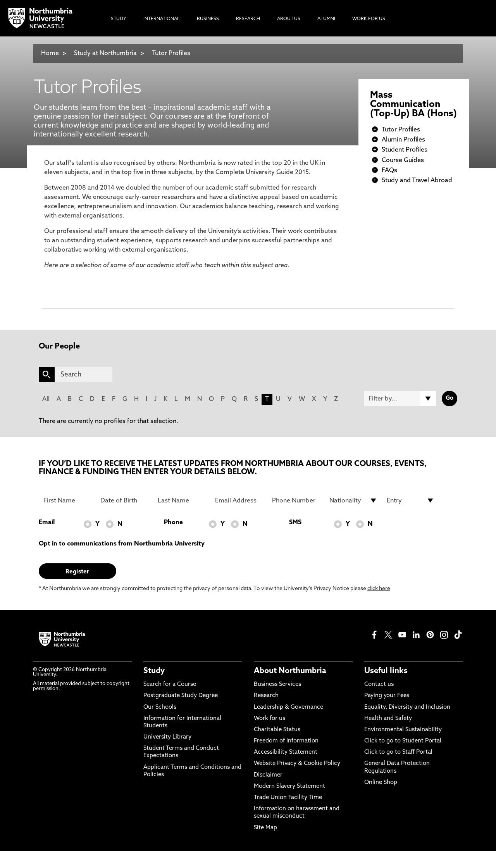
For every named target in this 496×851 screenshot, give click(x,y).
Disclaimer (268, 775)
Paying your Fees (386, 696)
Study (154, 671)
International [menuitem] (161, 19)
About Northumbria (290, 671)
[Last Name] (182, 500)
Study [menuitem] (118, 19)
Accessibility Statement (285, 752)
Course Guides (403, 160)
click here (378, 589)
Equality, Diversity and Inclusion (407, 707)
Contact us (379, 684)
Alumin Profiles (403, 140)
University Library (167, 737)
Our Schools (159, 707)
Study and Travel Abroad (417, 181)
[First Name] (67, 500)
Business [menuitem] (208, 19)
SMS (295, 523)
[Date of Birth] (124, 500)
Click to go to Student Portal (402, 741)
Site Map (265, 828)
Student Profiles (404, 150)
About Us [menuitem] (288, 19)
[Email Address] (239, 500)
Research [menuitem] (248, 19)
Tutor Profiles (171, 53)
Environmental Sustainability (403, 730)
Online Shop (380, 782)
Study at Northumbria (105, 53)
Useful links (386, 671)
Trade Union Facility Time (288, 798)
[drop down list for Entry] (411, 500)
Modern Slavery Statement (289, 786)
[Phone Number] (296, 500)
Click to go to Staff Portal (398, 752)
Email (47, 523)
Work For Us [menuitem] (368, 19)
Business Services (277, 684)
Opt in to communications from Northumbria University (122, 544)
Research (266, 696)
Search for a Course (169, 684)
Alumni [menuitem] (326, 19)
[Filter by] (400, 398)
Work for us (269, 719)
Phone (173, 523)
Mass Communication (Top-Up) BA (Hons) (413, 105)
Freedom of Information (286, 741)
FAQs (389, 170)
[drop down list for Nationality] (353, 500)
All (46, 399)
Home (50, 53)
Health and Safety (388, 719)
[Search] (83, 374)
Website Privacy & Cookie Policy (297, 763)
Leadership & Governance (288, 707)
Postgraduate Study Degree (180, 696)
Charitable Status (277, 730)
